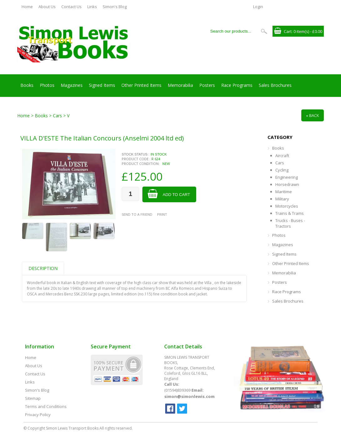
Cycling (281, 170)
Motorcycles (286, 206)
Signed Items (102, 85)
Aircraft (282, 155)
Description (43, 268)
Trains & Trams (289, 213)
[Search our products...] (232, 31)
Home (27, 6)
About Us (47, 6)
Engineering (286, 177)
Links (92, 6)
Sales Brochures (275, 85)
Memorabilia (180, 85)
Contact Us (71, 6)
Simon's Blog (115, 6)
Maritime (283, 191)
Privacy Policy (38, 414)
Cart (288, 31)
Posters (207, 85)
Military (282, 199)
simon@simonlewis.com (189, 396)
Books (26, 85)
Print (162, 214)
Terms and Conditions (46, 406)
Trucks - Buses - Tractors (290, 223)
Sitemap (33, 398)
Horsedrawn (287, 184)
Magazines (72, 85)
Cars (279, 163)
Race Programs (236, 85)
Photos (47, 85)
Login (258, 6)
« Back (312, 115)
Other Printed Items (141, 85)
